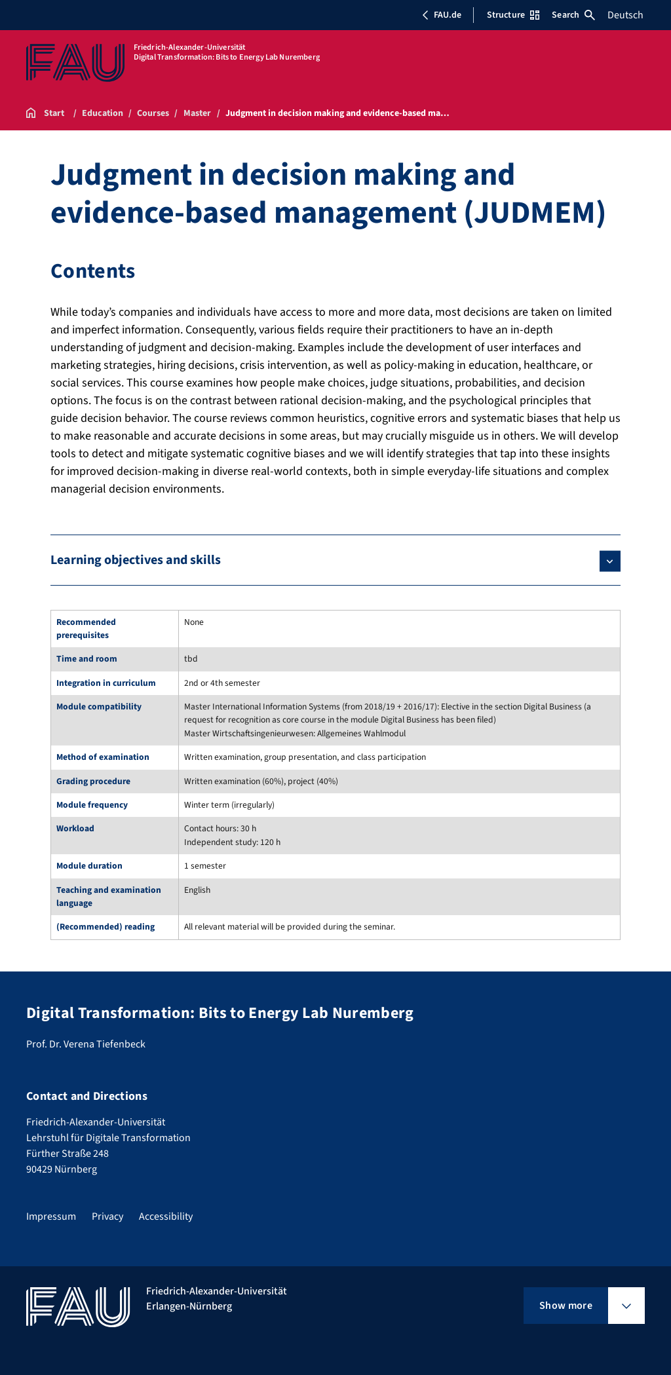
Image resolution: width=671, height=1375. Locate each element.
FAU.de (441, 15)
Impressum (51, 1216)
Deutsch (625, 15)
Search (573, 15)
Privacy (107, 1216)
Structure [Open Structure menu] (513, 15)
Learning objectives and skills (135, 560)
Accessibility (166, 1216)
